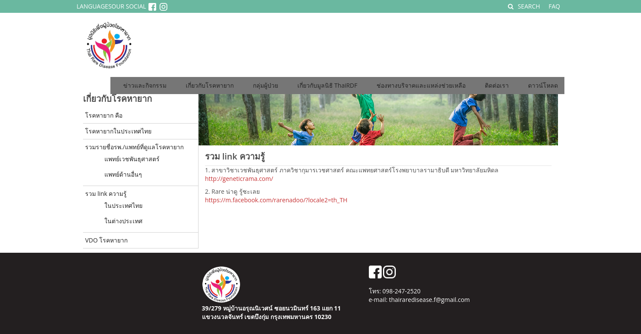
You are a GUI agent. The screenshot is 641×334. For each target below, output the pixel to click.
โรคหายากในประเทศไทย (118, 131)
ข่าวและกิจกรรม (144, 85)
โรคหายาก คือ (103, 115)
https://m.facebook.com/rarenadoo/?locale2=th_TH (276, 200)
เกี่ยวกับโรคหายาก (210, 85)
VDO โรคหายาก (106, 240)
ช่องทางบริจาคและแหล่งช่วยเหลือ (421, 85)
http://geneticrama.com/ (239, 178)
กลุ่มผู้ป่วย (265, 85)
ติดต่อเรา (497, 85)
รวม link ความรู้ (106, 193)
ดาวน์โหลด (543, 85)
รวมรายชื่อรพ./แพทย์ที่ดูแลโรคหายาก (134, 147)
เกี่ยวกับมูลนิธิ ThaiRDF (327, 85)
